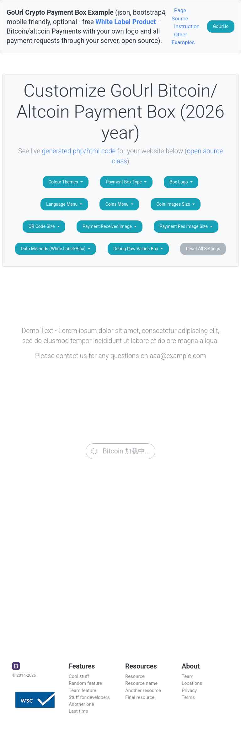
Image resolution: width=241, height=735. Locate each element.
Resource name (141, 683)
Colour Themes (63, 181)
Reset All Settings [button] (203, 248)
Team (187, 676)
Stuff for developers (89, 697)
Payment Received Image (108, 226)
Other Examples (183, 38)
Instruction (187, 26)
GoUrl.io (221, 26)
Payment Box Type (124, 181)
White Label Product (125, 22)
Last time (78, 711)
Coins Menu (117, 204)
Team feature (82, 690)
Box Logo (179, 181)
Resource (135, 676)
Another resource (143, 690)
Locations (192, 683)
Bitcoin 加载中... (120, 451)
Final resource (139, 697)
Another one (81, 704)
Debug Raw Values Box (136, 248)
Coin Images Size (173, 204)
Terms (188, 697)
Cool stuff (79, 676)
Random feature (85, 683)
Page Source (180, 14)
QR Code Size (42, 226)
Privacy (189, 690)
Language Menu (62, 204)
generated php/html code (78, 151)
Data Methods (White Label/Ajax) (54, 248)
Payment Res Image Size (184, 226)
